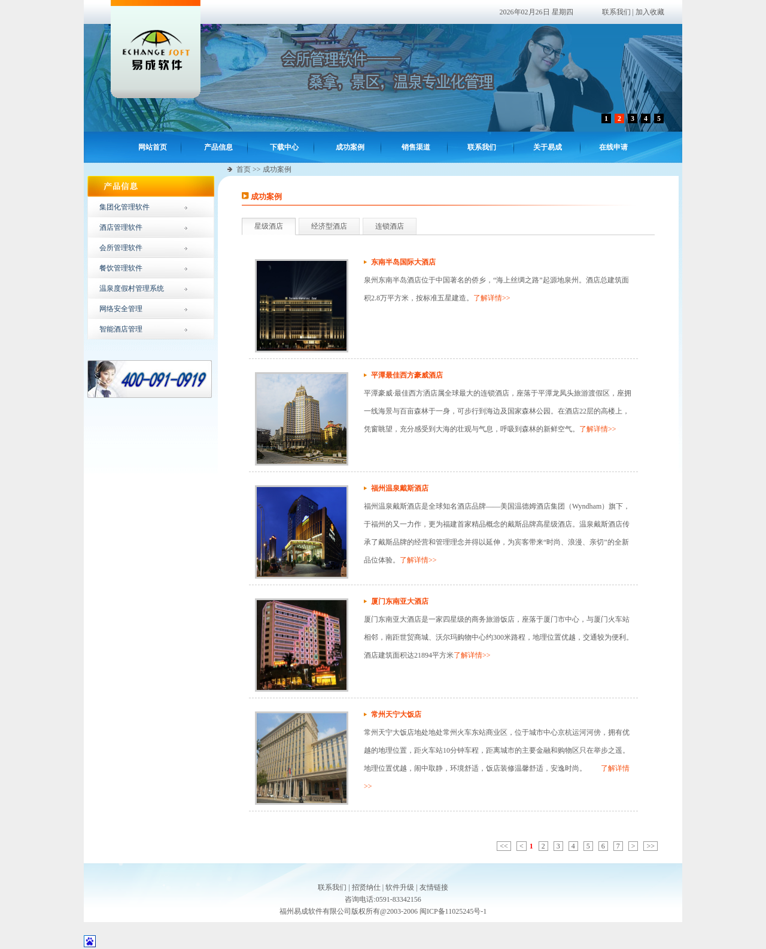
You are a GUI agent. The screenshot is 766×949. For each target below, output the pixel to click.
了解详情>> (491, 298)
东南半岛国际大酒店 (403, 262)
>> (650, 846)
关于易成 (547, 147)
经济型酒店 (329, 226)
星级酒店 (268, 226)
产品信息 (218, 147)
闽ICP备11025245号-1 (453, 911)
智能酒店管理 (120, 329)
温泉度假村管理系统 (131, 288)
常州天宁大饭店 (396, 714)
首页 (243, 169)
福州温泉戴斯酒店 (399, 488)
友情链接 (434, 887)
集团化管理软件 (124, 207)
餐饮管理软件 (120, 268)
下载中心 (284, 147)
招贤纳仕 (366, 887)
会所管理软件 (120, 248)
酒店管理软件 (120, 227)
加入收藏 (650, 12)
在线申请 (613, 147)
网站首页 (152, 147)
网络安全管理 (120, 309)
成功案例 (350, 147)
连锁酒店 (389, 226)
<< (504, 846)
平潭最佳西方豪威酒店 (407, 375)
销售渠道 (416, 147)
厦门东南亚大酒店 (399, 601)
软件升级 (399, 887)
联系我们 (616, 12)
